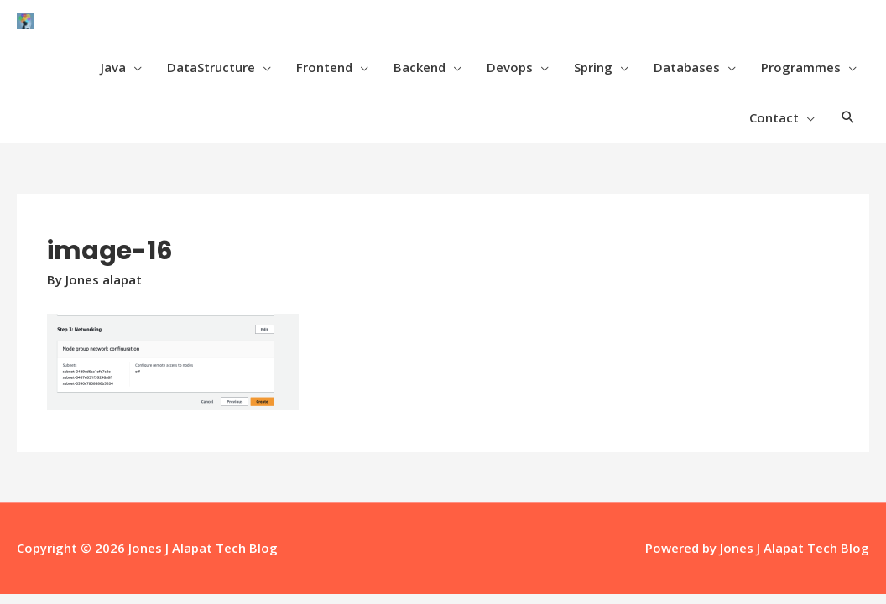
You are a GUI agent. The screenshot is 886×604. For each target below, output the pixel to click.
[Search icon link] (848, 117)
